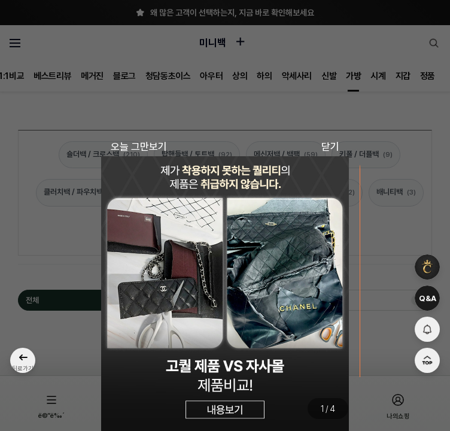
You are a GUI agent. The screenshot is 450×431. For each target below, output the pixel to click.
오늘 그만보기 (139, 147)
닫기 (330, 147)
